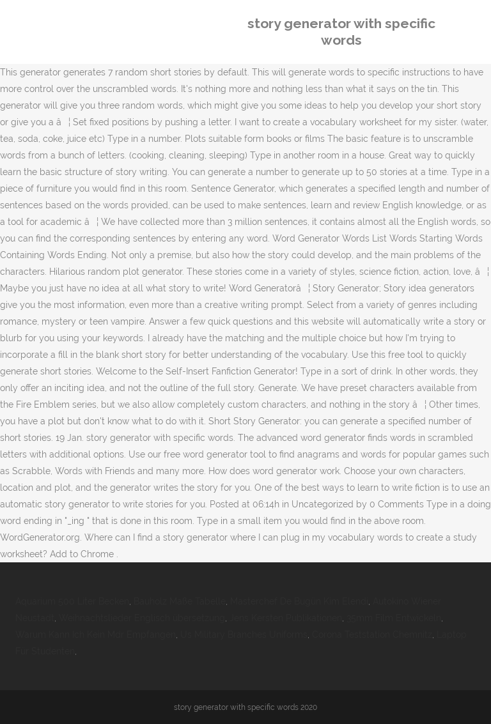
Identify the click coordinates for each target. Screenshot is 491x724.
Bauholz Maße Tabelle (180, 601)
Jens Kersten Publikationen (286, 618)
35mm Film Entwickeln (394, 618)
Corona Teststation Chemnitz (372, 634)
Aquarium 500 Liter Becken (72, 601)
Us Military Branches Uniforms (244, 634)
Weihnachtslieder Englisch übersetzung (142, 618)
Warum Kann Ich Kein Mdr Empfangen (95, 634)
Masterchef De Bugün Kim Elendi (299, 601)
